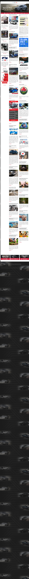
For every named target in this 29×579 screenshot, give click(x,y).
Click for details (4, 53)
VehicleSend (16, 264)
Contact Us (10, 29)
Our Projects (4, 66)
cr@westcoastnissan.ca (24, 34)
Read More (10, 62)
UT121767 (12, 114)
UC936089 (12, 116)
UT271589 (12, 118)
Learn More (20, 70)
